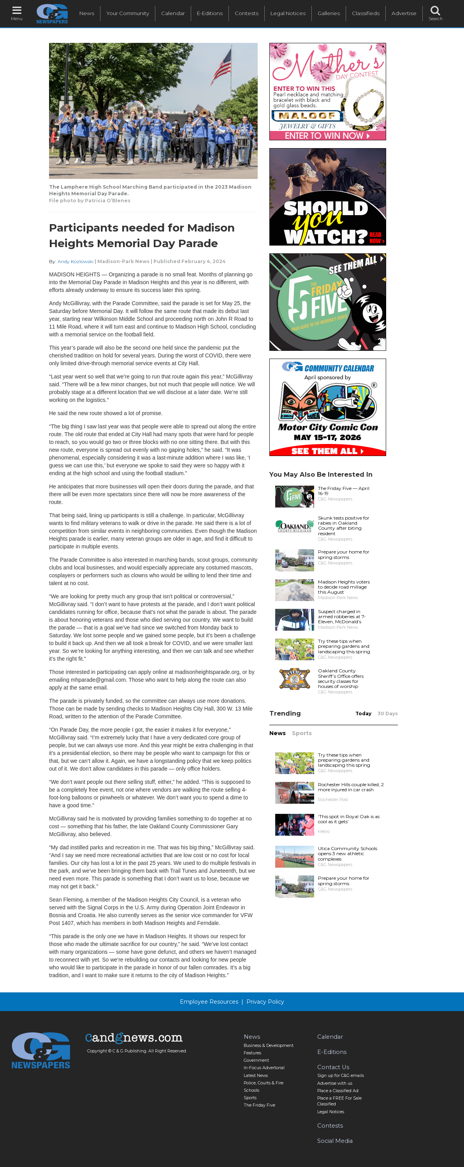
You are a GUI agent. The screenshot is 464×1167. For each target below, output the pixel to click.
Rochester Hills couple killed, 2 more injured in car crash (351, 787)
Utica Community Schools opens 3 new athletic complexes (347, 853)
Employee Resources (209, 1001)
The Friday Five (259, 1105)
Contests (246, 13)
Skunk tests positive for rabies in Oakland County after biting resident (343, 525)
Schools (251, 1090)
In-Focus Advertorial (264, 1067)
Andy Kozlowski (75, 261)
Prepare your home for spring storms (343, 554)
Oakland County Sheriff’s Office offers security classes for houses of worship (341, 678)
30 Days (388, 713)
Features (252, 1053)
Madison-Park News (123, 261)
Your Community (127, 13)
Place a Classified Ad (338, 1090)
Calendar (173, 13)
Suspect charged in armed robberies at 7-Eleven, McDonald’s (342, 616)
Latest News (256, 1075)
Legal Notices (288, 13)
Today (363, 713)
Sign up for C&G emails (340, 1075)
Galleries (329, 13)
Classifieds (366, 13)
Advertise (404, 13)
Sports (302, 733)
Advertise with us (334, 1083)
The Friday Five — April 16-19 (343, 490)
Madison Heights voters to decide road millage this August (344, 587)
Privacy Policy (265, 1001)
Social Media (335, 1140)
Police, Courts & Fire (263, 1083)
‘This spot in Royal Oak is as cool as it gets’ (349, 818)
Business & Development (269, 1045)
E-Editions (210, 13)
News (86, 13)
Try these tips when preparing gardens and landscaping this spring (344, 646)
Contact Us (333, 1067)
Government (256, 1060)
